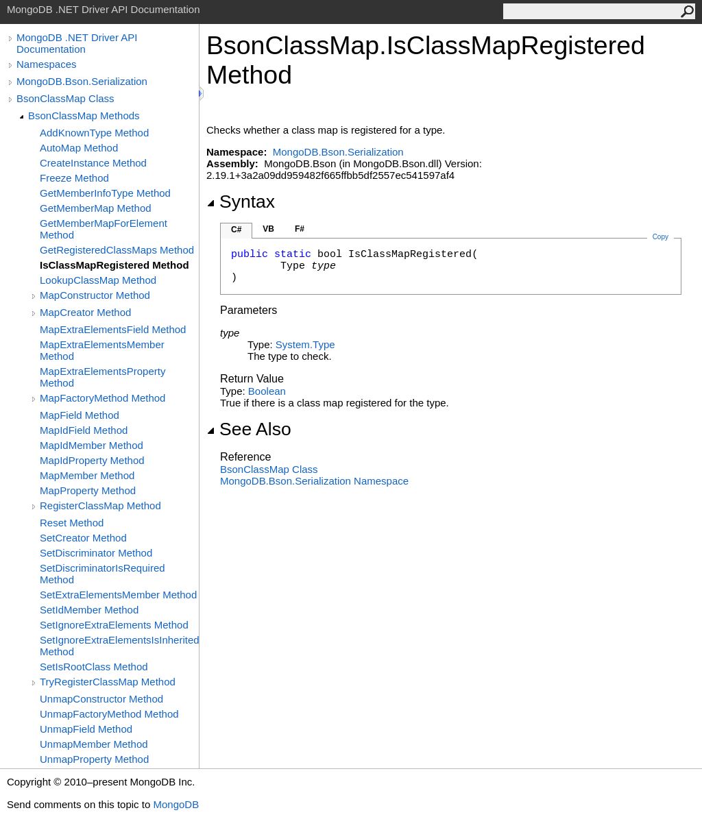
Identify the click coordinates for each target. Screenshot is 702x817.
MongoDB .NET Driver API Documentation (76, 43)
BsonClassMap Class (65, 98)
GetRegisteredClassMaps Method (117, 250)
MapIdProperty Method (92, 460)
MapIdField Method (84, 430)
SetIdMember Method (89, 609)
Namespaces (46, 64)
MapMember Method (87, 475)
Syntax (240, 201)
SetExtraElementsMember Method (118, 594)
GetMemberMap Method (96, 208)
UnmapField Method (86, 729)
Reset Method (72, 522)
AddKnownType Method (94, 132)
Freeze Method (74, 178)
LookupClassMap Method (98, 280)
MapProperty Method (88, 490)
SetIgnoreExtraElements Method (114, 625)
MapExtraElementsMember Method (102, 350)
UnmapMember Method (94, 744)
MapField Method (79, 415)
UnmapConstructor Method (101, 699)
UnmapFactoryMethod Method (109, 714)
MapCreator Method (85, 312)
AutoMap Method (79, 148)
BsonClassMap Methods (84, 115)
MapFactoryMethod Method (102, 398)
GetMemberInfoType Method (105, 193)
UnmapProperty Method (94, 759)
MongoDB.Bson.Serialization (81, 81)
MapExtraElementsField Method (113, 329)
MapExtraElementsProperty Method (102, 377)
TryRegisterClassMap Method (108, 681)
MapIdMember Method (91, 445)
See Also (248, 429)
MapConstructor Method (95, 295)
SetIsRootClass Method (94, 666)
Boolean (267, 391)
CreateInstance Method (93, 163)
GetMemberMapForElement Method (103, 229)
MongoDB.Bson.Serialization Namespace (314, 481)
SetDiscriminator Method (96, 553)
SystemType (305, 344)
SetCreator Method (83, 538)
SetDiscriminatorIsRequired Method (102, 573)
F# (299, 229)
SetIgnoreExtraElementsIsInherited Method (119, 645)
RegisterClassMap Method (100, 505)
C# (236, 229)
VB (268, 229)
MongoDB (176, 804)
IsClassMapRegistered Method (114, 265)
